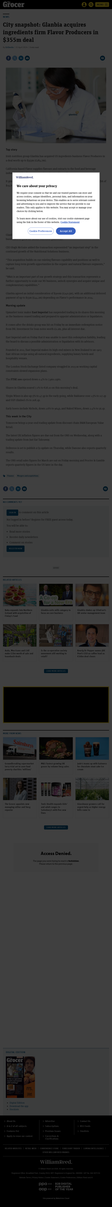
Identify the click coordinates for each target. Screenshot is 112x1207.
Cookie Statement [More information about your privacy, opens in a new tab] (70, 222)
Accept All (66, 231)
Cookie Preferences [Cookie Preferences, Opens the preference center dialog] (40, 231)
